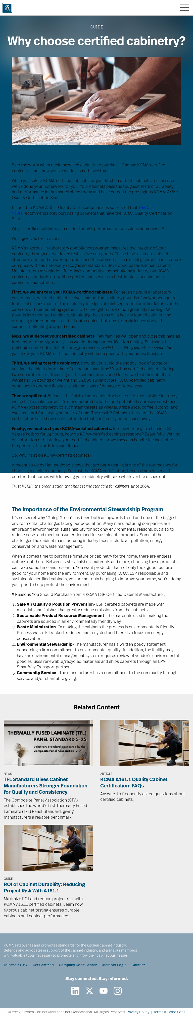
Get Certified (43, 965)
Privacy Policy (138, 1012)
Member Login (114, 965)
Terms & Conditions (169, 1012)
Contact (138, 965)
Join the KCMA (16, 965)
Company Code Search (78, 965)
